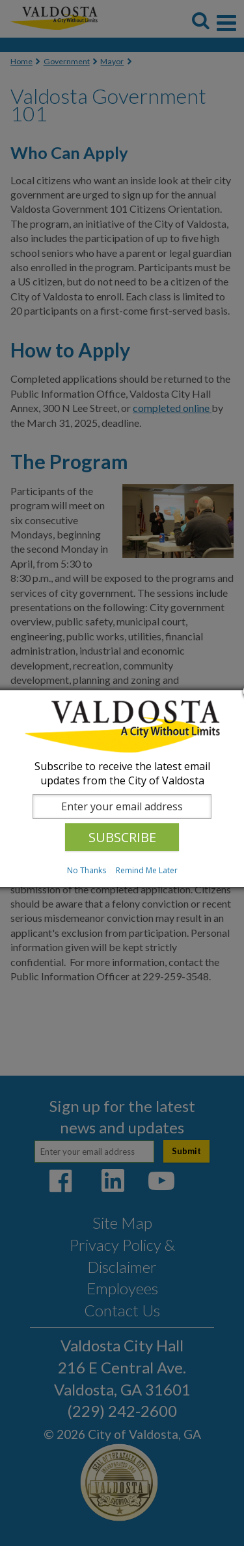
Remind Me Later (147, 870)
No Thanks (86, 870)
